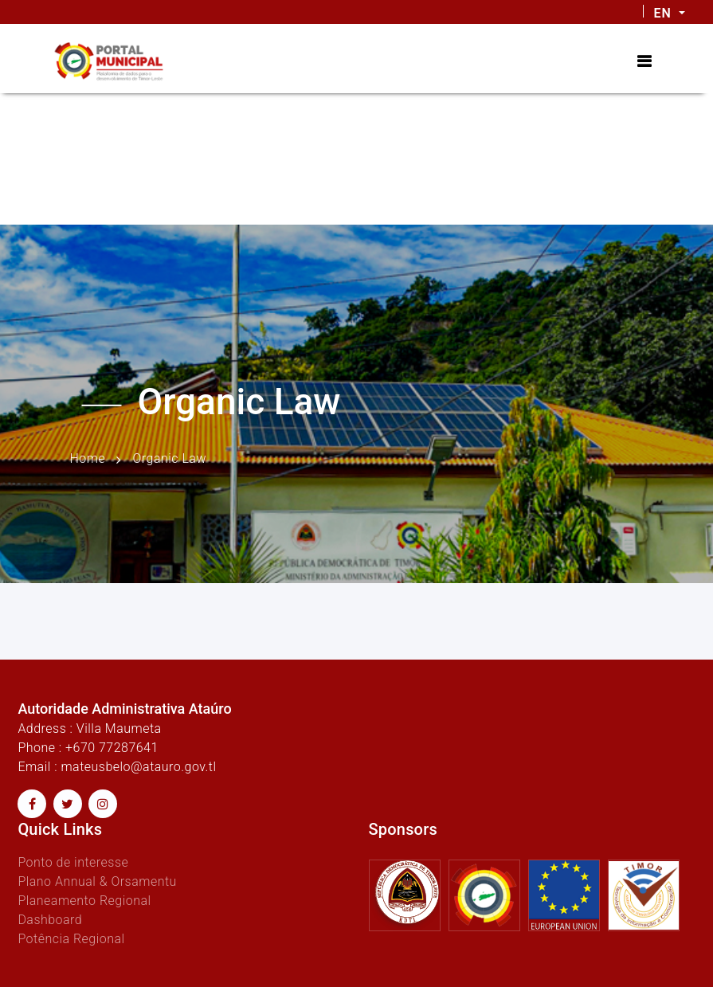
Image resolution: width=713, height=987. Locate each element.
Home (88, 458)
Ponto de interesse (73, 862)
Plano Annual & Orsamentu (97, 881)
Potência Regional (71, 938)
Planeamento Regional (84, 900)
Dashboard (50, 919)
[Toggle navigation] (644, 61)
